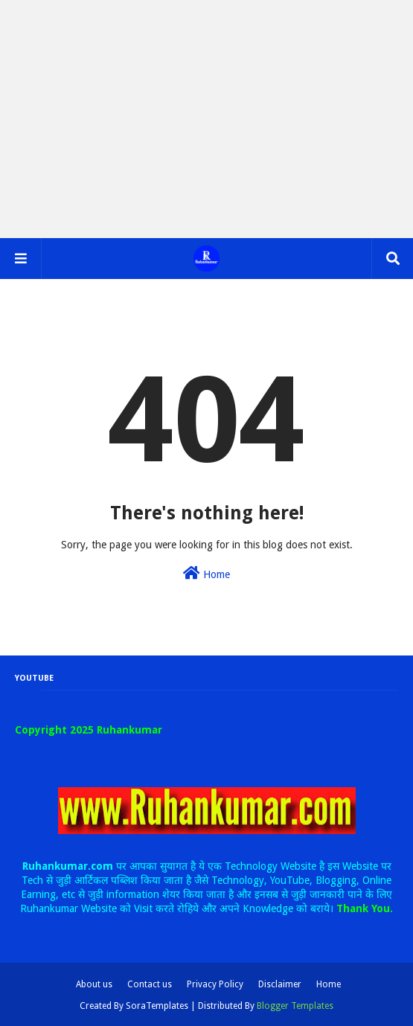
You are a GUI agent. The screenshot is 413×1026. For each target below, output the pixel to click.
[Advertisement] (206, 119)
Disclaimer (279, 984)
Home (206, 572)
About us (94, 984)
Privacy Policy (215, 984)
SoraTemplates (157, 1006)
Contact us (149, 984)
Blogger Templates (295, 1006)
